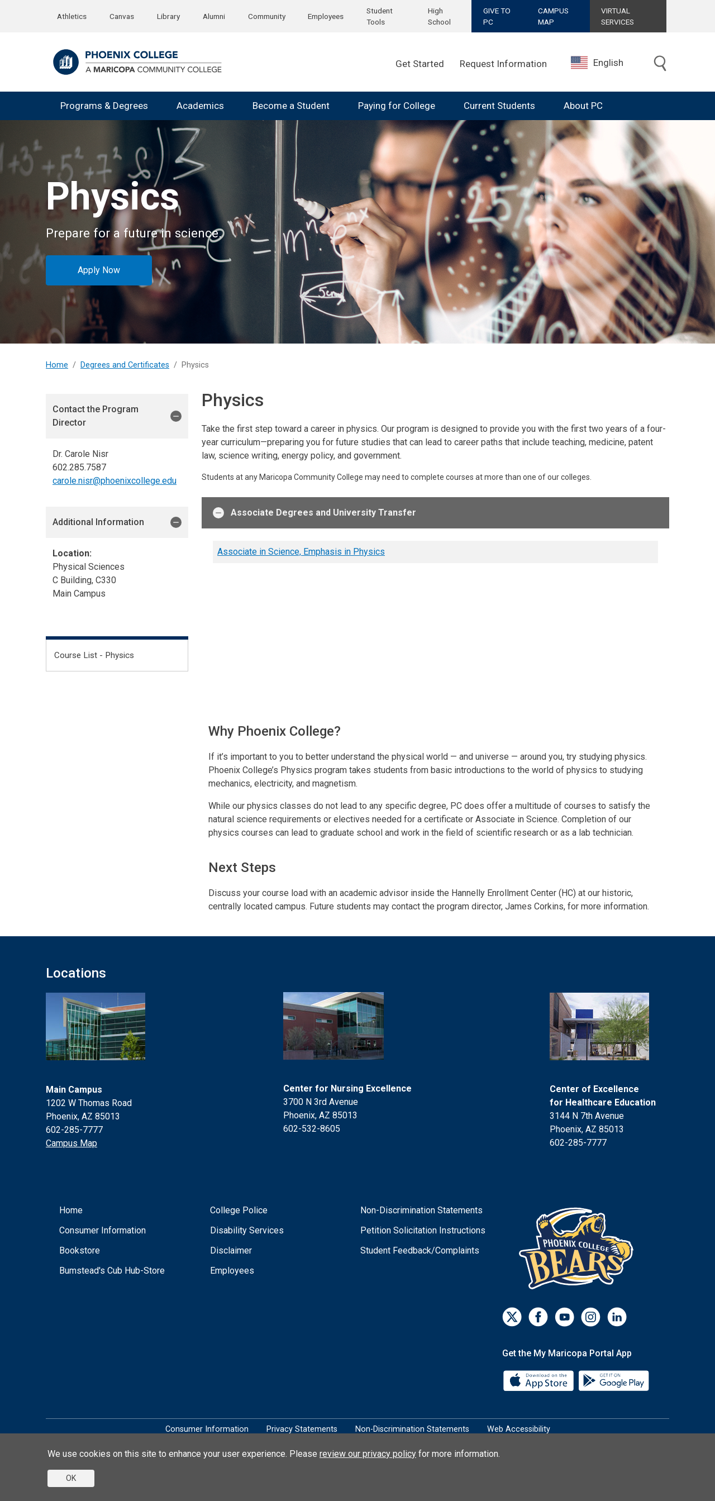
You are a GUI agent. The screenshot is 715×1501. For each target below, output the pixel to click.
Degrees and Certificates (124, 365)
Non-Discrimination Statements (421, 1210)
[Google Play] (613, 1379)
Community (266, 16)
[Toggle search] (660, 64)
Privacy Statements (301, 1429)
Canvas (121, 16)
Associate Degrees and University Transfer (314, 512)
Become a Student (291, 105)
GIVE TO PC (497, 16)
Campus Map (71, 1143)
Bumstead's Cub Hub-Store (112, 1270)
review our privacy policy (368, 1453)
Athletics (72, 16)
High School (439, 16)
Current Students (499, 105)
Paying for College (396, 105)
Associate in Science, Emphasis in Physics (301, 551)
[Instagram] (590, 1317)
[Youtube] (564, 1317)
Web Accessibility (518, 1429)
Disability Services (247, 1230)
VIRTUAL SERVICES (617, 16)
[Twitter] (512, 1317)
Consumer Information (102, 1230)
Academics (200, 105)
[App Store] (539, 1379)
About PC (583, 105)
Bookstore (79, 1250)
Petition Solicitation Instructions (422, 1230)
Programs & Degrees (104, 105)
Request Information (503, 63)
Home (57, 365)
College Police (239, 1210)
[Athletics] (579, 1247)
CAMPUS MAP (553, 16)
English (597, 62)
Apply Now (99, 270)
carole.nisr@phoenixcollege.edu (115, 480)
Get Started (419, 63)
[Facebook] (538, 1317)
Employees (326, 16)
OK (71, 1478)
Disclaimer (231, 1250)
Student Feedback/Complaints (419, 1250)
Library (168, 16)
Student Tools (379, 16)
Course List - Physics (94, 655)
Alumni (214, 16)
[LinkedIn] (617, 1317)
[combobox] (606, 63)
